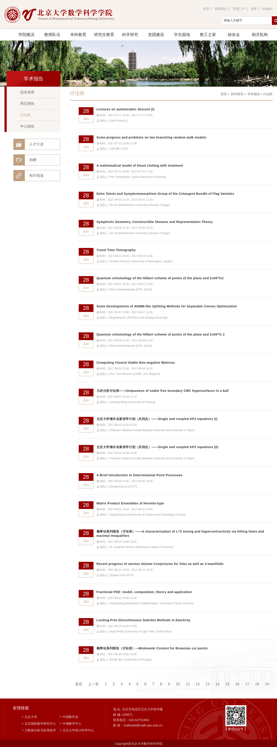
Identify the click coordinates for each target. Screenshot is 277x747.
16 (237, 684)
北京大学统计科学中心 (77, 730)
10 (178, 684)
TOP (266, 738)
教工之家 (208, 34)
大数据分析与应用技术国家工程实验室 (39, 730)
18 (257, 684)
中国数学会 (69, 717)
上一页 (93, 684)
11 (188, 684)
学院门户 (239, 8)
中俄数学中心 (70, 723)
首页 (206, 8)
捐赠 (32, 160)
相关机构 (260, 34)
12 (198, 684)
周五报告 (27, 103)
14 (218, 684)
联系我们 (221, 8)
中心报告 (27, 126)
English (267, 8)
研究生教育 (104, 34)
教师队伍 (52, 34)
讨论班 (25, 115)
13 (208, 684)
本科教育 (78, 34)
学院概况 (26, 34)
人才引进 (36, 144)
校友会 (234, 34)
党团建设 (156, 34)
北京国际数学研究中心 (39, 723)
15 (227, 684)
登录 (254, 8)
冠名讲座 (27, 92)
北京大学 (29, 717)
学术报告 (253, 94)
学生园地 (182, 34)
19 (267, 684)
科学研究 (130, 34)
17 (247, 684)
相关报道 (36, 175)
